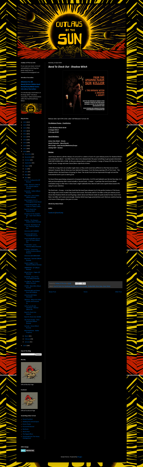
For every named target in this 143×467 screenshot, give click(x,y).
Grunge (85, 286)
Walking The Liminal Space (31, 421)
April (26, 177)
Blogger (80, 457)
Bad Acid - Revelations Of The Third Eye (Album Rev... (32, 226)
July (26, 169)
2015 (25, 345)
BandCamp (59, 213)
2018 (25, 145)
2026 (25, 122)
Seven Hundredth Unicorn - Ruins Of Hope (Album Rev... (32, 240)
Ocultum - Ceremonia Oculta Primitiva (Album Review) (32, 251)
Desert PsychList (28, 419)
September (28, 163)
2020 (25, 140)
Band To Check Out (59, 286)
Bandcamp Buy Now (70, 286)
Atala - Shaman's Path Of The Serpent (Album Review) (32, 186)
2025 (25, 125)
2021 (25, 137)
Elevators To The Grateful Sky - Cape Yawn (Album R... (32, 215)
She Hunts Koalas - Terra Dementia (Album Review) (31, 321)
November (28, 157)
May (26, 175)
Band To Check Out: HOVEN (32, 317)
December (28, 154)
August (27, 166)
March (27, 336)
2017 (25, 148)
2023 (25, 131)
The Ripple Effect (28, 434)
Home (85, 292)
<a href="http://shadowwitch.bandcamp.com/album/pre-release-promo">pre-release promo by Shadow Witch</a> (67, 247)
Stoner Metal (106, 286)
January (27, 342)
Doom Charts (27, 424)
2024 (25, 128)
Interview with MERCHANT (32, 256)
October (27, 160)
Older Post (118, 292)
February (27, 339)
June (26, 171)
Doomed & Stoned (28, 426)
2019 (25, 142)
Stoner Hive (26, 431)
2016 (25, 151)
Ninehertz (25, 429)
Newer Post (52, 292)
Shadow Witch (91, 286)
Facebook (51, 213)
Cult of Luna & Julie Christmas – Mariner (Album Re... (31, 307)
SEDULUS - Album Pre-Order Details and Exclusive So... (32, 301)
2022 (25, 134)
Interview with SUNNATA (31, 231)
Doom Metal (79, 286)
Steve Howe (99, 286)
